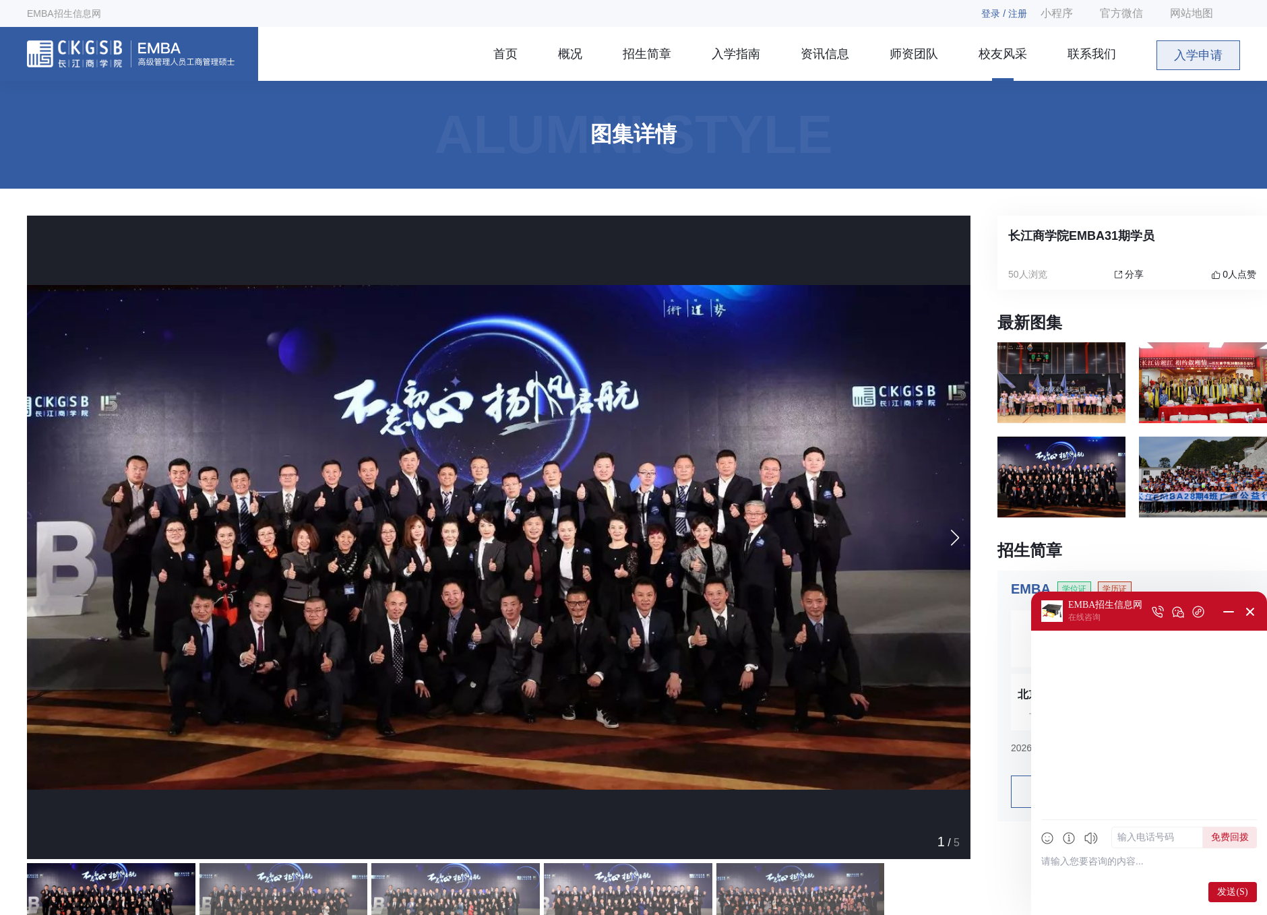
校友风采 (1003, 54)
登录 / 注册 (1004, 13)
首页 (505, 54)
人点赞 (1234, 274)
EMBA (1031, 588)
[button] (955, 538)
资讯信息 (825, 54)
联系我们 (1092, 54)
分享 (1129, 274)
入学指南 (736, 54)
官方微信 (1121, 13)
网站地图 (1191, 13)
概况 (570, 54)
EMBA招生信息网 (64, 13)
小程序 (1057, 13)
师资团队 (914, 54)
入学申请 (1198, 55)
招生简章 (647, 54)
